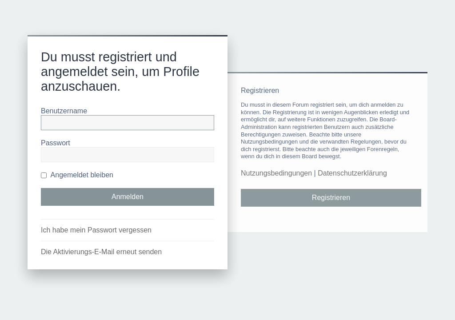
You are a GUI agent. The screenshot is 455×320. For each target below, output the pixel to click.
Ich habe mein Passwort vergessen (96, 230)
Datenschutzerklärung (352, 173)
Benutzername (64, 111)
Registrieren (331, 197)
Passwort (55, 143)
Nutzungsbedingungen (276, 173)
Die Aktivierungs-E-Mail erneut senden (101, 252)
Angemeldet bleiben (77, 175)
